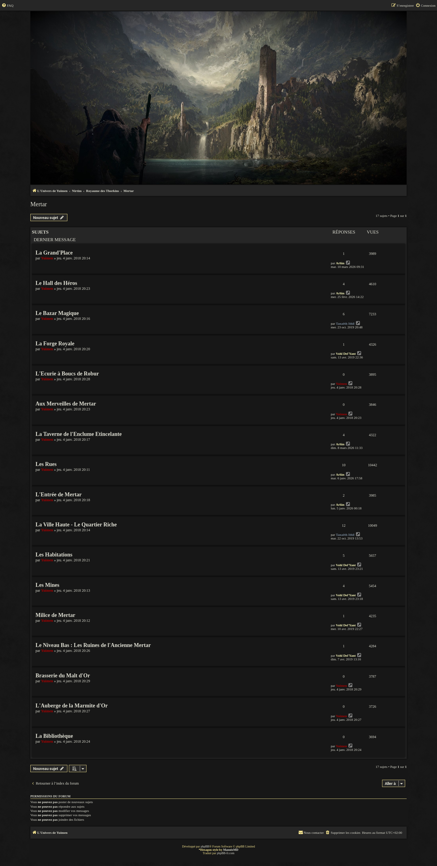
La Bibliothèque (54, 736)
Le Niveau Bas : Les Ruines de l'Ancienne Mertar (93, 645)
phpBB (205, 846)
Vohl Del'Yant (346, 353)
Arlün (340, 263)
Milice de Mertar (55, 615)
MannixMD (230, 849)
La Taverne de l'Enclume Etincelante (79, 434)
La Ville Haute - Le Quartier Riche (76, 525)
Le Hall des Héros (56, 283)
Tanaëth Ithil (345, 323)
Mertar (38, 204)
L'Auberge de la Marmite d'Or (72, 706)
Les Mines (47, 585)
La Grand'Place (54, 253)
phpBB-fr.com (226, 853)
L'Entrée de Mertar (59, 494)
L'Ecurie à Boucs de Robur (67, 374)
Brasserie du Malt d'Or (63, 676)
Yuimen (47, 258)
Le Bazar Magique (57, 313)
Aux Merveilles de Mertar (66, 404)
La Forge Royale (55, 344)
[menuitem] (7, 5)
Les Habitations (54, 555)
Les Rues (46, 464)
